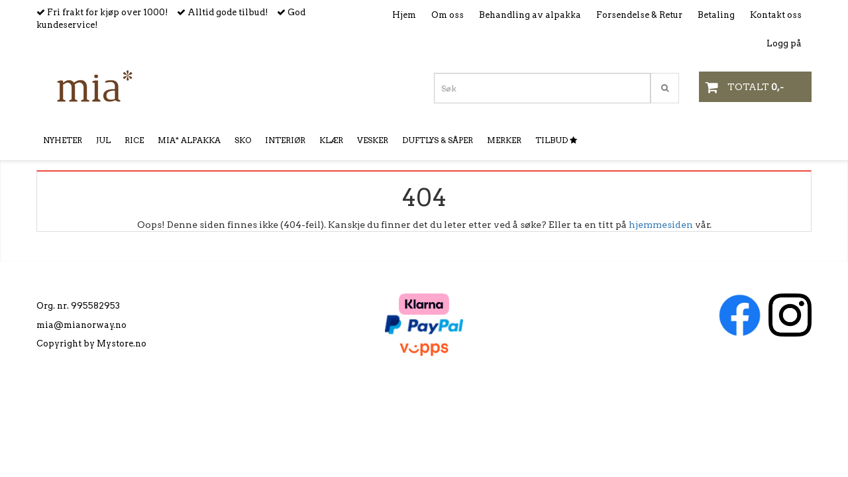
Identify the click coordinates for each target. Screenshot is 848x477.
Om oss (447, 15)
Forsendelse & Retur (639, 15)
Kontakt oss (776, 15)
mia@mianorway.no (81, 325)
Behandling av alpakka (530, 15)
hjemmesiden (661, 224)
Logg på (784, 43)
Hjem (404, 15)
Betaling (716, 15)
